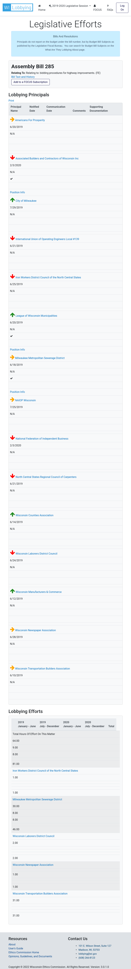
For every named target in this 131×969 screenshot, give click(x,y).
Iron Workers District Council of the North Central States (48, 277)
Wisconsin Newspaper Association (35, 630)
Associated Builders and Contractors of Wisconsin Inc (47, 158)
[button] (18, 7)
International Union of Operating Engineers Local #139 (47, 239)
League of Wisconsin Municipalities (36, 315)
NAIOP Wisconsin (25, 400)
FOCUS (97, 7)
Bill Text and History (23, 76)
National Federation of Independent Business (42, 438)
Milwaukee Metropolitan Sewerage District (39, 358)
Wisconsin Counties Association (34, 515)
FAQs (110, 7)
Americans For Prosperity (30, 120)
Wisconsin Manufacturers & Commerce (38, 592)
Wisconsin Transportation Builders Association (42, 668)
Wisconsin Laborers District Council (36, 553)
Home (41, 7)
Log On (122, 7)
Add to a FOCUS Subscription (31, 82)
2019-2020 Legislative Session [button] (69, 5)
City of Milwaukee (26, 200)
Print (11, 100)
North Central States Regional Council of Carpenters (46, 477)
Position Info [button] (17, 192)
